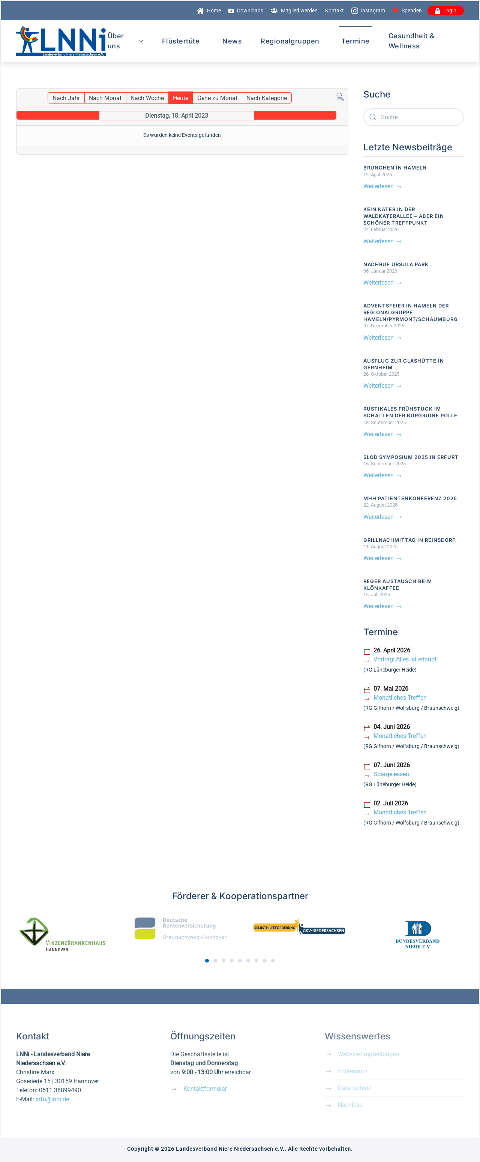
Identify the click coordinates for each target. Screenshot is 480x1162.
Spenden (407, 10)
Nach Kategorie (266, 98)
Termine (355, 41)
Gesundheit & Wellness (411, 41)
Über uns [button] (125, 41)
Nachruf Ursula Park (396, 264)
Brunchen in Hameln (395, 168)
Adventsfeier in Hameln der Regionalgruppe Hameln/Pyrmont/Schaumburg (410, 312)
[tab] (207, 961)
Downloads (246, 10)
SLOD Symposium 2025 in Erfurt (411, 457)
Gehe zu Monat (217, 98)
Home (209, 10)
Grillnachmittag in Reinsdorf (409, 540)
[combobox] (413, 117)
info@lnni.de (52, 1099)
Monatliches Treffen (400, 697)
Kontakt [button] (334, 10)
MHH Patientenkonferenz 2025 (410, 498)
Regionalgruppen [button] (290, 41)
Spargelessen (391, 774)
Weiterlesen (383, 186)
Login (446, 10)
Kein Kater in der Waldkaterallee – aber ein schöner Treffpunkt (403, 216)
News (232, 41)
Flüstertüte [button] (183, 41)
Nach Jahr (66, 98)
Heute (180, 98)
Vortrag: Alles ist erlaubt (405, 659)
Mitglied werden (294, 10)
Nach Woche (147, 98)
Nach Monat (105, 98)
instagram (368, 10)
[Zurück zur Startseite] (61, 41)
